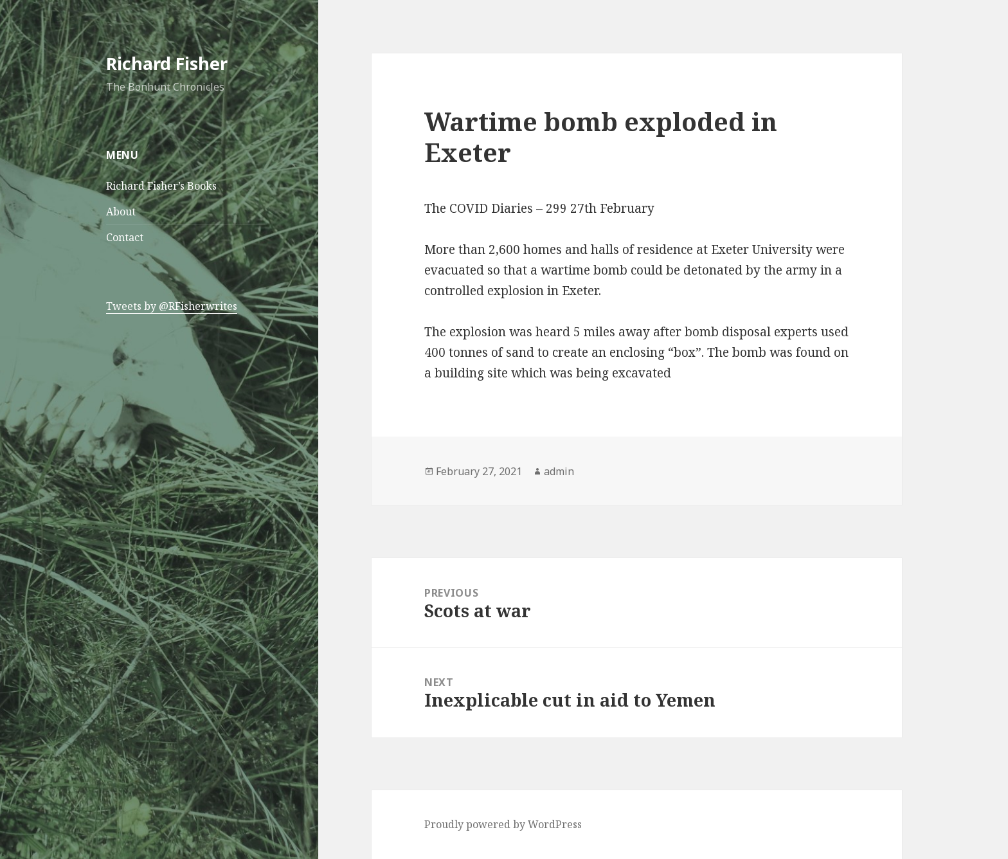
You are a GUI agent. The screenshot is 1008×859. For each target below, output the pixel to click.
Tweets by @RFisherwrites (171, 306)
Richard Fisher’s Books (161, 186)
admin (559, 471)
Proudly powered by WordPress (503, 824)
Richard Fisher (167, 63)
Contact (124, 237)
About (121, 211)
